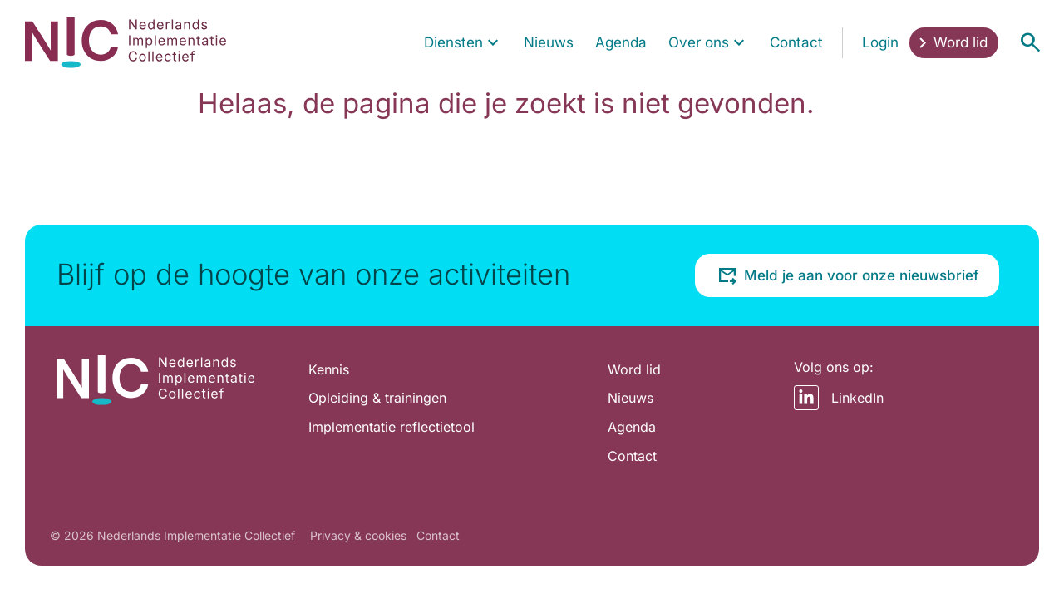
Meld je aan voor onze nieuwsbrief (847, 275)
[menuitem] (463, 42)
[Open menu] (1030, 42)
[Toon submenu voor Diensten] (492, 42)
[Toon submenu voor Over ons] (739, 42)
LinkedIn (839, 397)
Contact (438, 535)
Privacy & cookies (358, 535)
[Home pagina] (125, 42)
